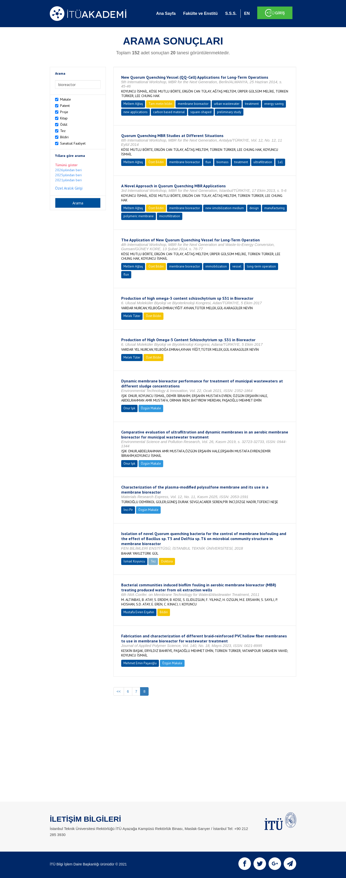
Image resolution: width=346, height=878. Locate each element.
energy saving (274, 104)
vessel (236, 266)
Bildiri (64, 137)
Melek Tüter (131, 316)
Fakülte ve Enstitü (200, 13)
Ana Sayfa (166, 13)
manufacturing (274, 208)
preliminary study (229, 112)
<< (119, 691)
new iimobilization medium (224, 208)
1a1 (280, 162)
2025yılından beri (68, 175)
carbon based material (169, 112)
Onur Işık (129, 408)
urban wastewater (226, 104)
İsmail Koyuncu (134, 561)
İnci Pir (128, 510)
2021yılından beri (68, 180)
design (254, 208)
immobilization (216, 266)
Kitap (64, 118)
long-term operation (261, 266)
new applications (135, 112)
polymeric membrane (138, 216)
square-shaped (200, 112)
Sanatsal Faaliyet (72, 143)
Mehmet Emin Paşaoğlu (140, 663)
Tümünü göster (66, 165)
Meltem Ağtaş (133, 104)
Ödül (63, 124)
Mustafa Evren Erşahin (138, 612)
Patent (65, 105)
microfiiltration (169, 216)
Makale (65, 99)
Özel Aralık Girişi (68, 188)
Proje (64, 112)
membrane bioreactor (193, 104)
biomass (223, 162)
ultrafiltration (262, 162)
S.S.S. (230, 13)
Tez (63, 130)
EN (247, 13)
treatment (252, 104)
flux (208, 162)
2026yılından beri (68, 170)
